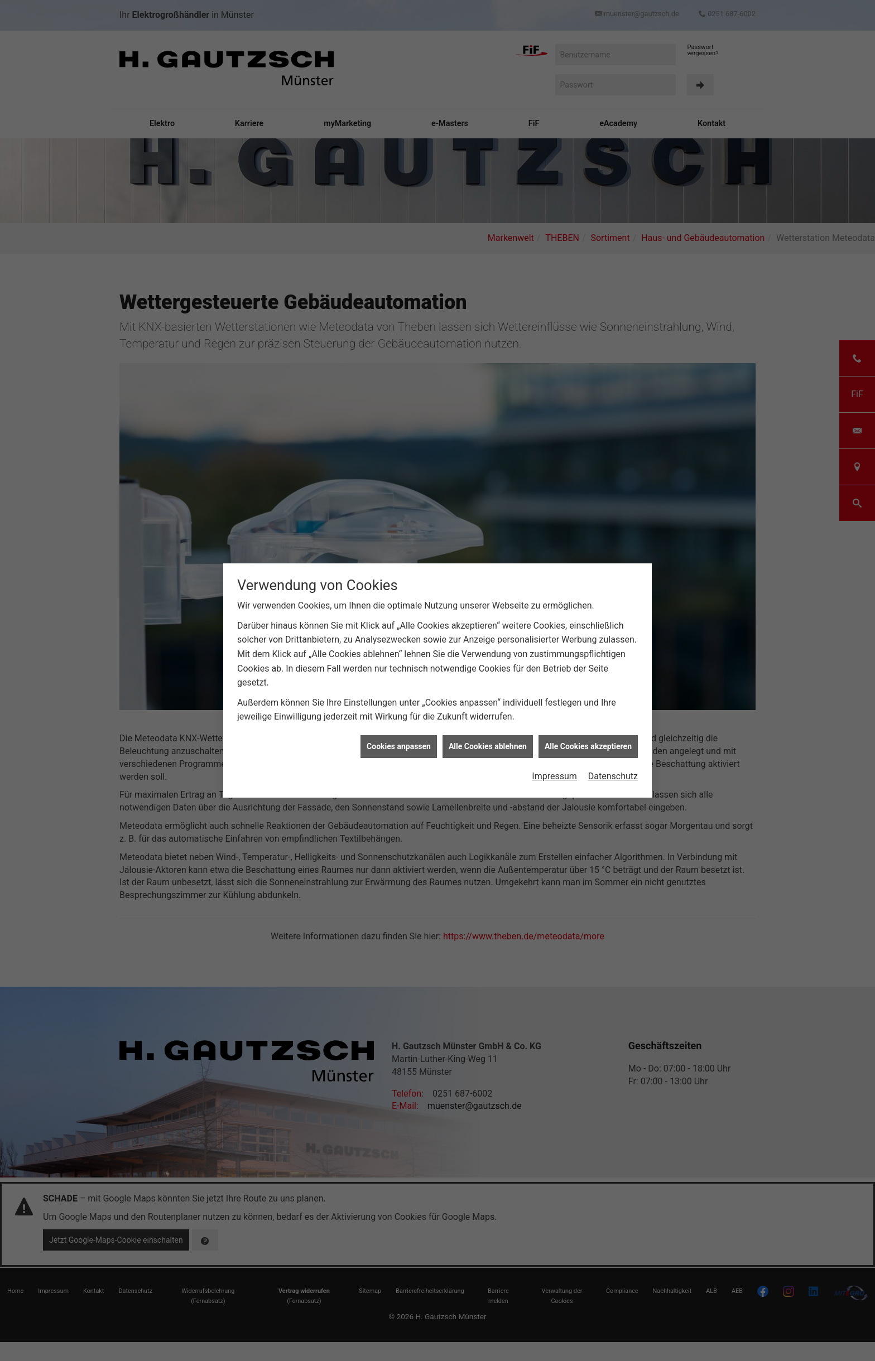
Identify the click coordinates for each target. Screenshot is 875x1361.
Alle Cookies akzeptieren (588, 746)
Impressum (554, 776)
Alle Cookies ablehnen (488, 746)
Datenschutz (613, 776)
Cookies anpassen (399, 746)
